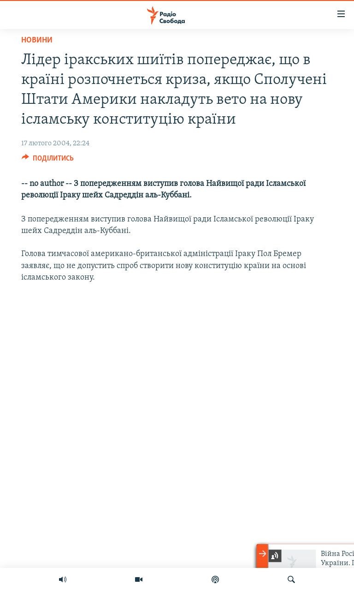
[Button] (48, 160)
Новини (37, 40)
